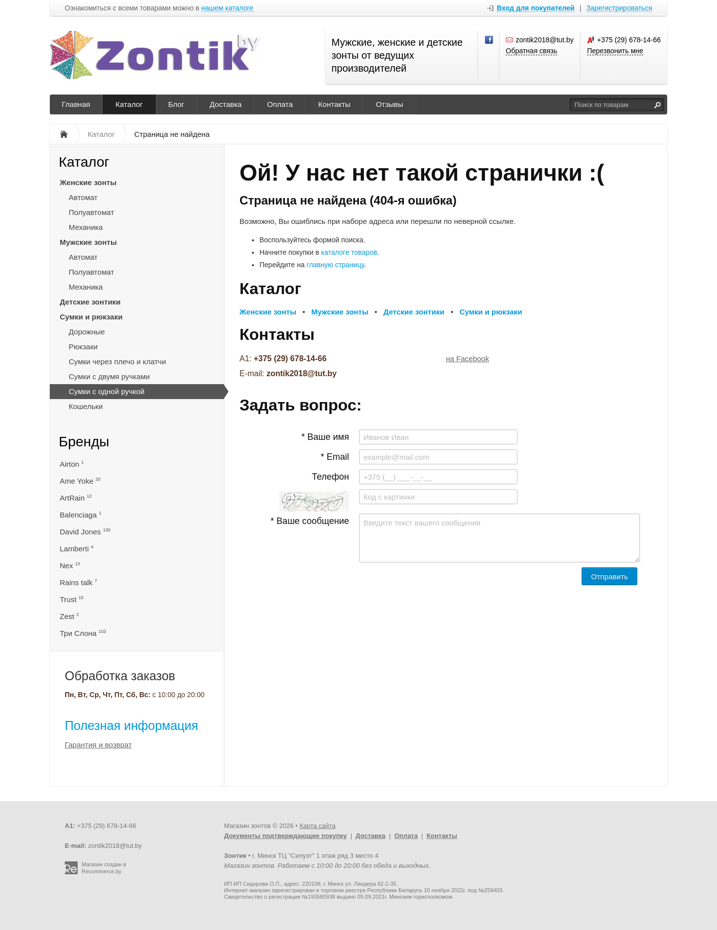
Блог (176, 104)
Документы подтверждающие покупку (285, 835)
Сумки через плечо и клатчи (117, 361)
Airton (72, 464)
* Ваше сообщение (309, 521)
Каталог (129, 104)
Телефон (330, 477)
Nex (70, 565)
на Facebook (467, 358)
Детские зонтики (90, 302)
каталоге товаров (349, 252)
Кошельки (86, 406)
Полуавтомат (91, 212)
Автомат (83, 197)
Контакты (334, 104)
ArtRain (76, 498)
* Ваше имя (325, 437)
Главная (76, 104)
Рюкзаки (83, 346)
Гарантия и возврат (98, 744)
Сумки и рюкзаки (91, 316)
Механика (86, 227)
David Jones (85, 531)
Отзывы (389, 104)
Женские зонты (88, 182)
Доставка (225, 104)
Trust (72, 599)
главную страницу (335, 265)
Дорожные (87, 331)
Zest (69, 616)
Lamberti (77, 548)
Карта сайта (317, 825)
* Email (335, 457)
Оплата (280, 104)
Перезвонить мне (615, 51)
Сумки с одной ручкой (106, 391)
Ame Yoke (80, 481)
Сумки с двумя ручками (109, 376)
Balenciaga (80, 515)
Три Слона (83, 633)
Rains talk (78, 582)
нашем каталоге (227, 8)
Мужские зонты (88, 242)
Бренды (84, 441)
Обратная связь (531, 51)
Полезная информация (131, 725)
